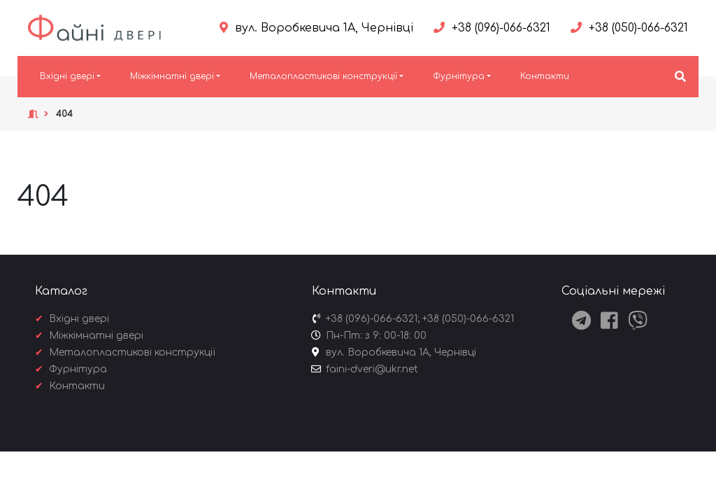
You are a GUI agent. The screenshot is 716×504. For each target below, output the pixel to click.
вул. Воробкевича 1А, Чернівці (401, 352)
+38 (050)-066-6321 (468, 319)
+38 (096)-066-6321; (373, 319)
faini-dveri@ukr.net (372, 369)
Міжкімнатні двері (172, 76)
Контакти (544, 76)
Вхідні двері (67, 76)
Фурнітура (459, 76)
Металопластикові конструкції (323, 76)
